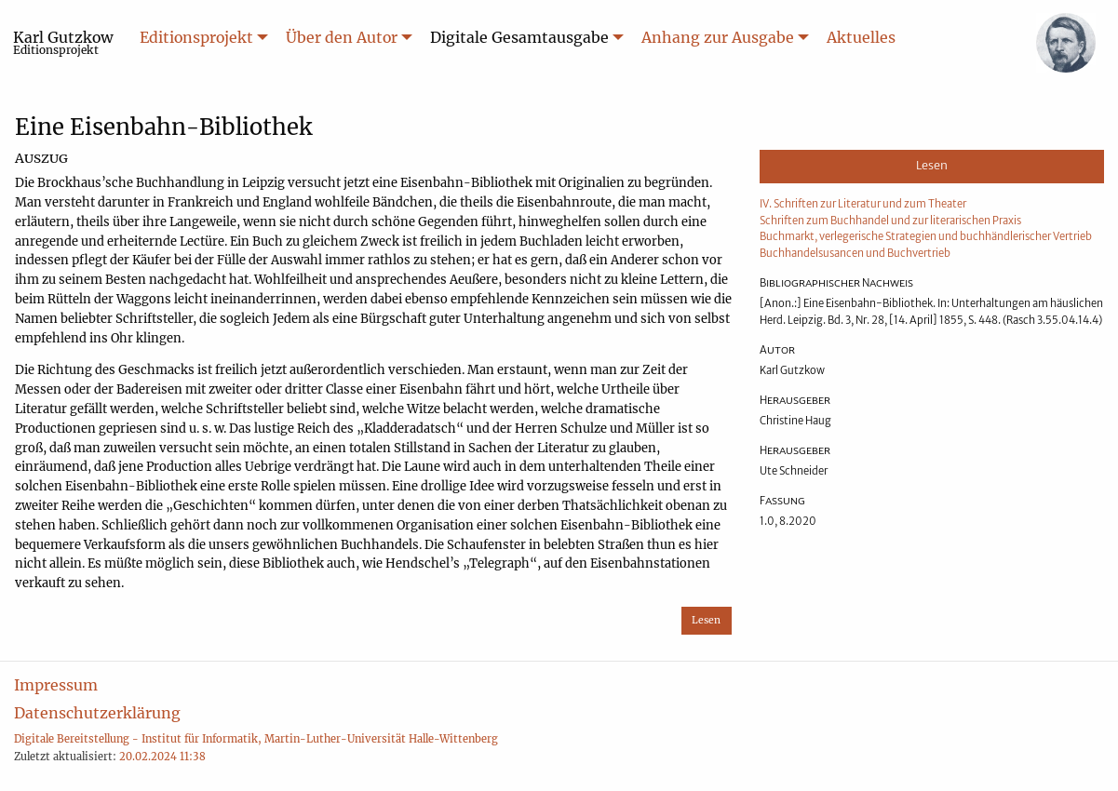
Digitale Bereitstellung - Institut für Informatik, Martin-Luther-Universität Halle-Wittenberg (256, 738)
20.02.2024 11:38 (162, 756)
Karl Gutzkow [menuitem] (63, 42)
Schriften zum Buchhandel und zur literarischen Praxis (890, 220)
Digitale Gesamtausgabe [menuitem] (519, 37)
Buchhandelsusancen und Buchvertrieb (855, 253)
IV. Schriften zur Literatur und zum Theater (863, 203)
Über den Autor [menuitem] (341, 37)
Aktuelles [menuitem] (861, 37)
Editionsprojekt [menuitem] (196, 37)
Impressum (56, 685)
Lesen (706, 620)
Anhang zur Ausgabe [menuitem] (717, 37)
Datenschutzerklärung (97, 713)
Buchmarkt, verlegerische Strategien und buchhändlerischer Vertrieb (926, 236)
